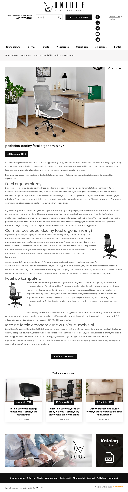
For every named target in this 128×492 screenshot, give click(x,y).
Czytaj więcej (24, 419)
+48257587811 (24, 18)
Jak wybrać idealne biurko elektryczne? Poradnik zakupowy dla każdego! (104, 411)
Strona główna (13, 47)
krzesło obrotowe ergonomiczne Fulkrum (101, 312)
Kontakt (118, 47)
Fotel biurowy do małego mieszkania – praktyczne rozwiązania (23, 411)
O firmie (32, 47)
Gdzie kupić (82, 47)
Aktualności (101, 47)
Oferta (46, 47)
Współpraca (62, 47)
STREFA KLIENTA (79, 17)
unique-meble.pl (103, 329)
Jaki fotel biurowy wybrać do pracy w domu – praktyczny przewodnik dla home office (64, 411)
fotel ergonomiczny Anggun (75, 290)
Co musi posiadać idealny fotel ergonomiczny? (54, 55)
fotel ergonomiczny (98, 188)
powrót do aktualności (64, 356)
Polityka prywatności (107, 478)
